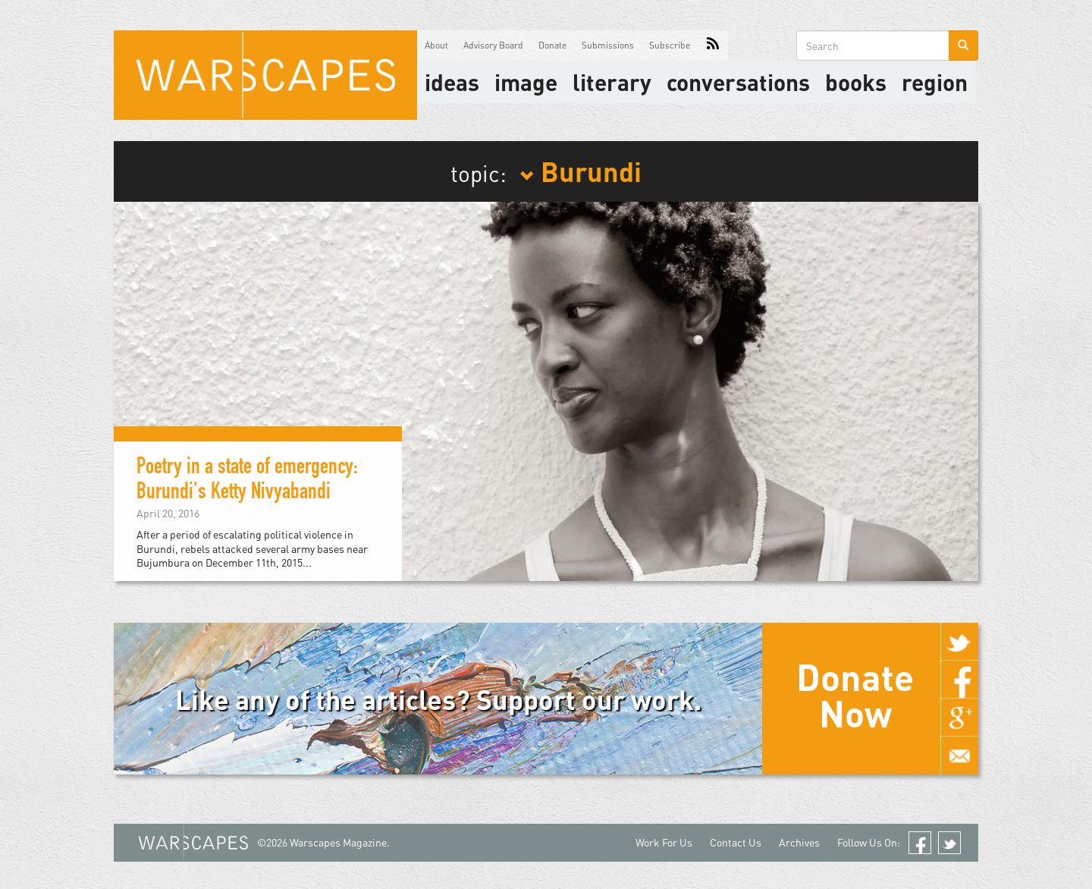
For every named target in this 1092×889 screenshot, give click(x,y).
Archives (799, 842)
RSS (713, 45)
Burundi (580, 170)
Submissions (608, 45)
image (525, 82)
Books (855, 82)
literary (612, 82)
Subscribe (669, 45)
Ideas (452, 82)
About (436, 45)
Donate (552, 45)
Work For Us (663, 842)
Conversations (738, 82)
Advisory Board (493, 45)
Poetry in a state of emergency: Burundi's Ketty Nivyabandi (247, 481)
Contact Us (735, 842)
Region (935, 82)
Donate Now (855, 694)
